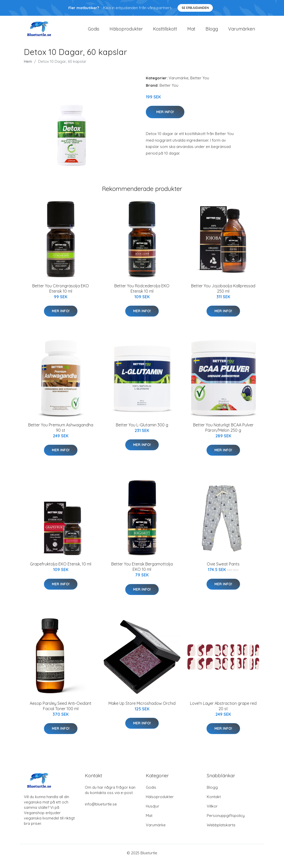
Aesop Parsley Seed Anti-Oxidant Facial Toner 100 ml (60, 710)
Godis (93, 31)
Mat (191, 31)
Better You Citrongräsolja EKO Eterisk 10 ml (60, 293)
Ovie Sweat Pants (223, 568)
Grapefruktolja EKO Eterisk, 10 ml (60, 568)
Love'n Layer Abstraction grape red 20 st (223, 710)
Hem (28, 65)
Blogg (212, 31)
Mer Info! (165, 116)
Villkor (212, 810)
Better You (199, 82)
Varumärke (178, 82)
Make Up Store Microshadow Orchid (142, 707)
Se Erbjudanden (195, 8)
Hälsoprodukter (126, 31)
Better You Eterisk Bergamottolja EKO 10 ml (142, 571)
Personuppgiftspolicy (226, 819)
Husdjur (152, 810)
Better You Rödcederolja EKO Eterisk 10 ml (141, 293)
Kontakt (214, 801)
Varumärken (241, 31)
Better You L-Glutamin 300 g (142, 429)
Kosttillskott (165, 31)
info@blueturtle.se (101, 808)
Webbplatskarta (221, 829)
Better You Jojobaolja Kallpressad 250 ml (223, 293)
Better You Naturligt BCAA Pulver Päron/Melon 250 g (223, 432)
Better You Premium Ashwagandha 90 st (60, 432)
